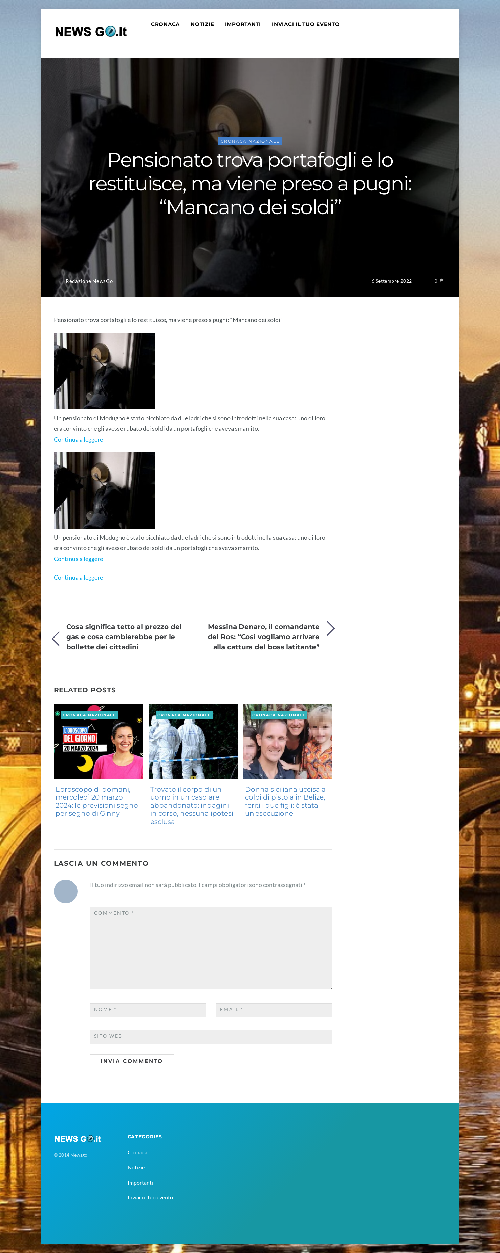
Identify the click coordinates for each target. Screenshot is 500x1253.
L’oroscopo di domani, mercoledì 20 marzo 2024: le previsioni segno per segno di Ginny (97, 801)
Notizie (202, 24)
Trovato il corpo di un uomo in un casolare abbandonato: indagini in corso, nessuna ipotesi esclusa (191, 805)
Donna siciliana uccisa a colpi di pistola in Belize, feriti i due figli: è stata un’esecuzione (285, 801)
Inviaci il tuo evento (306, 24)
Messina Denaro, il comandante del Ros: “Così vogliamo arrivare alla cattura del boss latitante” (264, 636)
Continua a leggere (78, 439)
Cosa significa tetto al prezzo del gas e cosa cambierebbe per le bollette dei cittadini (124, 636)
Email (232, 1009)
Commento (114, 913)
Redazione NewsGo (89, 281)
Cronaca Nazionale (250, 141)
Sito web (108, 1036)
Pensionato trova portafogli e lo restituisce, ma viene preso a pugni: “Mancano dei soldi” (250, 183)
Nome (105, 1009)
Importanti (243, 24)
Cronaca (165, 24)
